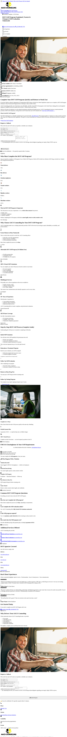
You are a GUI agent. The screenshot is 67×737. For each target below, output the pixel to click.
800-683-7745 (4, 709)
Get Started (27, 1)
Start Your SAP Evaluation (7, 120)
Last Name (3, 129)
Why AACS (16, 1)
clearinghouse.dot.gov (36, 448)
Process (20, 1)
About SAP (4, 1)
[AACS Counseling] (33, 9)
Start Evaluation (5, 13)
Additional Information (8, 142)
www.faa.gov (3, 560)
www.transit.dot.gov (5, 566)
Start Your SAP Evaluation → (48, 110)
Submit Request (5, 149)
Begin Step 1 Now (5, 385)
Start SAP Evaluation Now (8, 26)
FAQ (24, 1)
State (2, 133)
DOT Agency (3, 135)
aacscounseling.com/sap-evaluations (8, 716)
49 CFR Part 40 (35, 115)
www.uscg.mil (4, 571)
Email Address (4, 130)
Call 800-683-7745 (20, 26)
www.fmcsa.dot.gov (5, 555)
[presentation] (11, 146)
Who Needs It (10, 1)
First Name (3, 128)
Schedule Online (5, 610)
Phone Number (4, 132)
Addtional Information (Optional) (8, 690)
